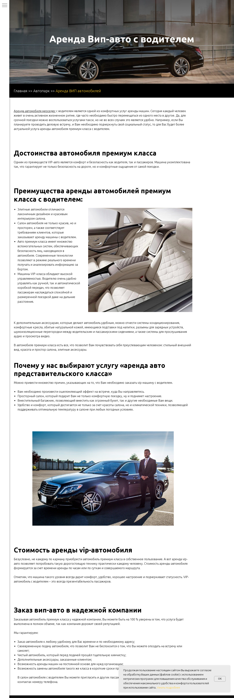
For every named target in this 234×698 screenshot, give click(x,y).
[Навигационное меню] (4, 5)
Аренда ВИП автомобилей (78, 91)
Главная (20, 91)
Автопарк (41, 91)
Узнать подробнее (168, 687)
